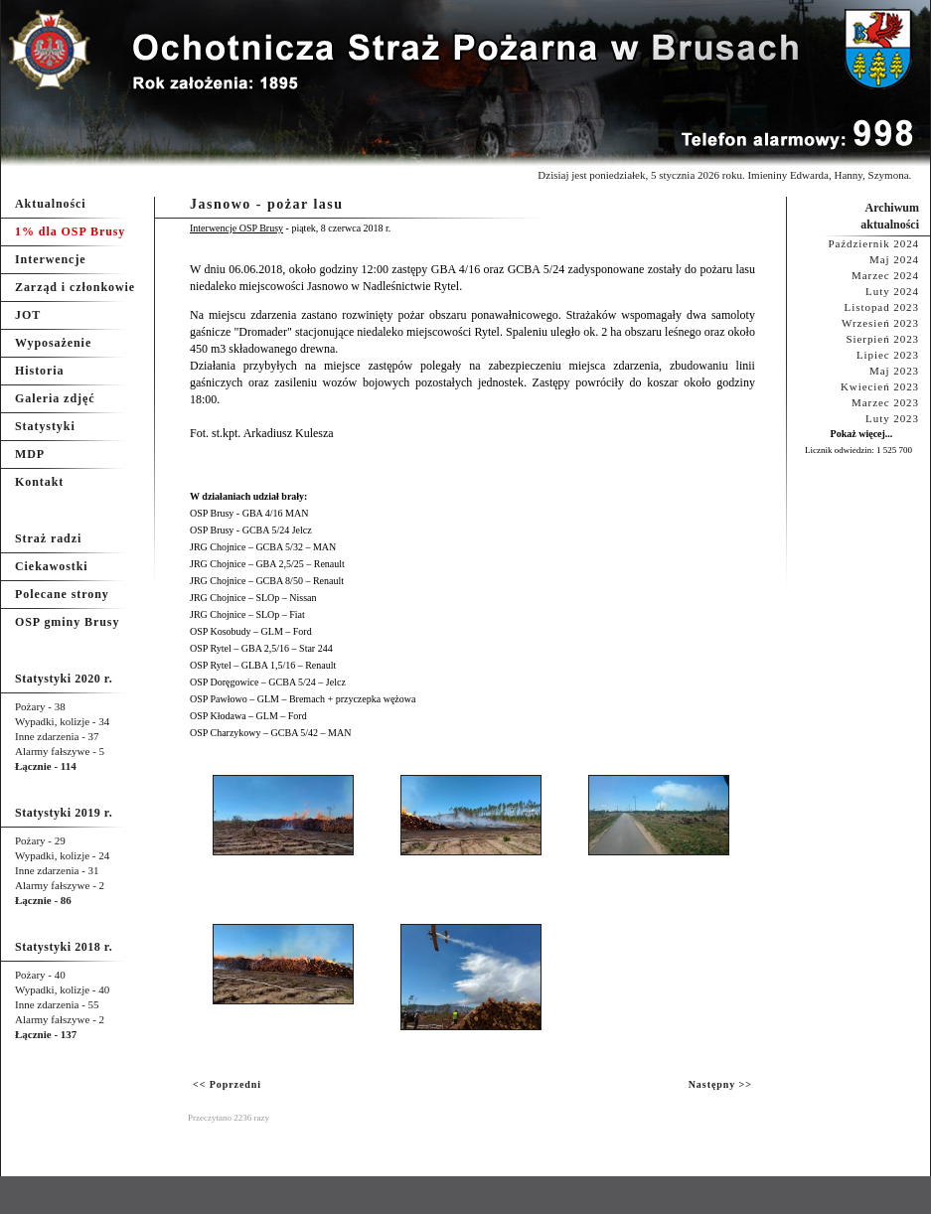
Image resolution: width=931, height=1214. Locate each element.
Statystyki (45, 426)
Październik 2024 (873, 243)
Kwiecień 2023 (880, 386)
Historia (39, 371)
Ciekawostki (51, 566)
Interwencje (50, 259)
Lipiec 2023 (887, 355)
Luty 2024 (892, 291)
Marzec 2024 (885, 275)
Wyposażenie (53, 343)
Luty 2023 (892, 418)
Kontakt (39, 482)
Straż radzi (48, 538)
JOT (28, 315)
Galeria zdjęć (54, 398)
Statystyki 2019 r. (63, 813)
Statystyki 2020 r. (63, 678)
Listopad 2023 (882, 307)
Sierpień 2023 (882, 339)
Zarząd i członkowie (75, 287)
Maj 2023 (894, 371)
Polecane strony (62, 594)
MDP (30, 454)
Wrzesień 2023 (880, 323)
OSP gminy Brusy (67, 622)
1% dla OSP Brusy (70, 231)
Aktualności (50, 204)
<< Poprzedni (227, 1084)
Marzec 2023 (885, 402)
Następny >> (720, 1084)
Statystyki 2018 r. (63, 947)
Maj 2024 (894, 259)
